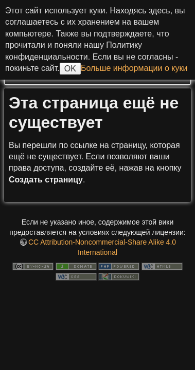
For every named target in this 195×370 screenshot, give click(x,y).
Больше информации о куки (134, 68)
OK (70, 68)
